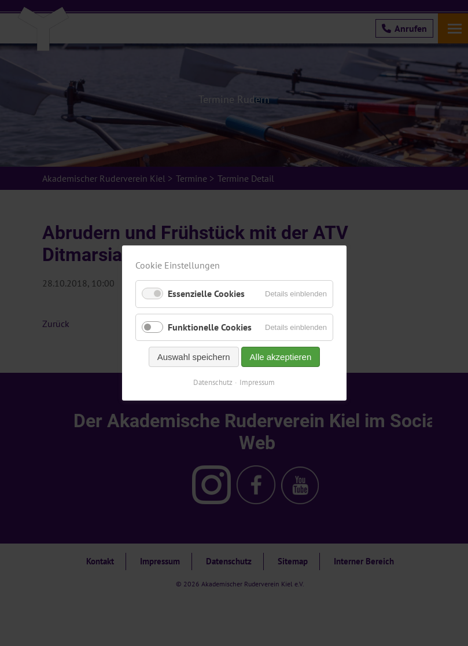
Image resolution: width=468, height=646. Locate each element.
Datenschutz (213, 382)
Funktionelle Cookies (210, 327)
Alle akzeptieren (280, 357)
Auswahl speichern (193, 357)
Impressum (257, 382)
